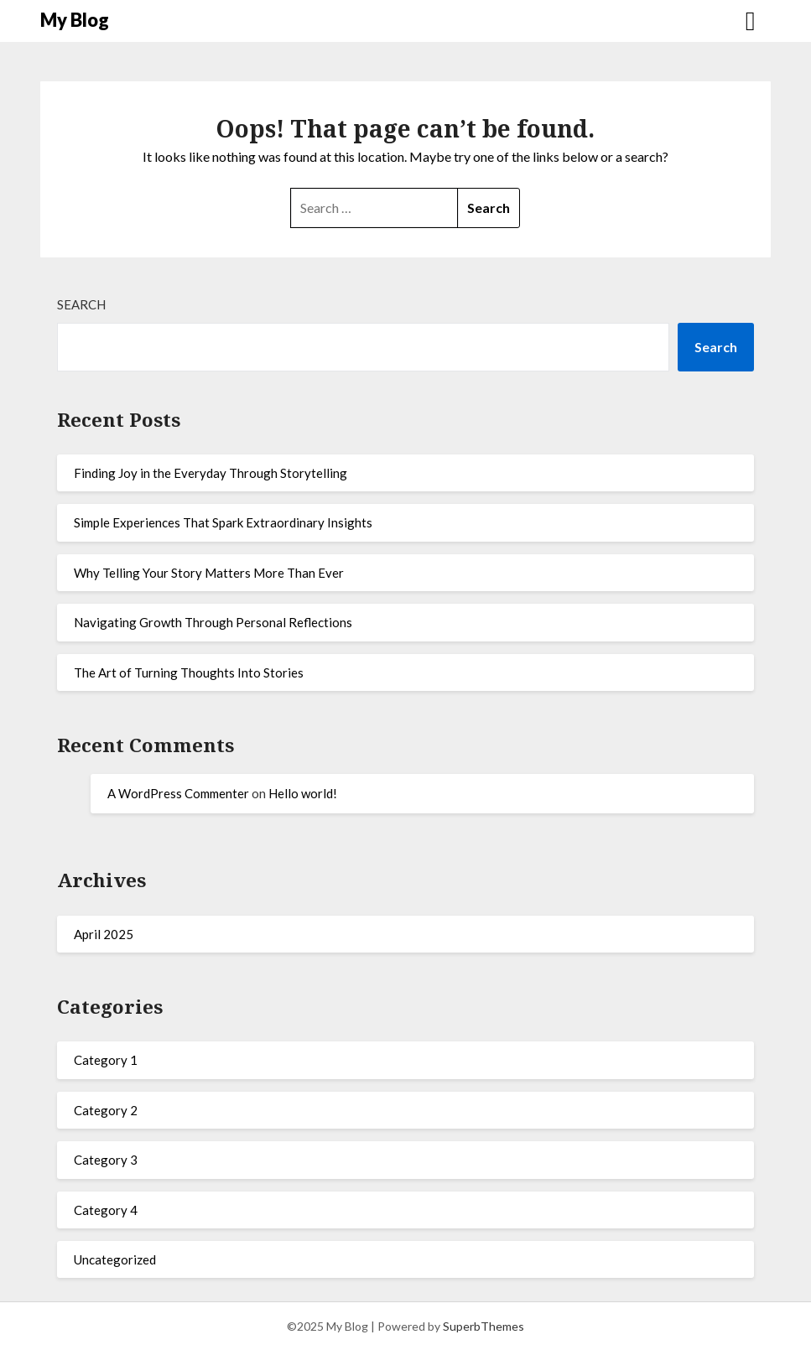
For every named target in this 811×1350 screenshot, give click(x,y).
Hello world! (302, 793)
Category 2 (106, 1110)
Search (81, 304)
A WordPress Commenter (178, 793)
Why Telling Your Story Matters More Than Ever (209, 572)
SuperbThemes (483, 1326)
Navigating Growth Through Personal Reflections (213, 622)
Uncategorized (115, 1259)
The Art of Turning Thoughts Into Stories (189, 672)
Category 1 (106, 1059)
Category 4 (106, 1210)
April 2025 (103, 934)
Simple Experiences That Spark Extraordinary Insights (223, 522)
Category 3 (106, 1159)
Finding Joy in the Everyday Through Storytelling (210, 472)
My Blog (74, 19)
